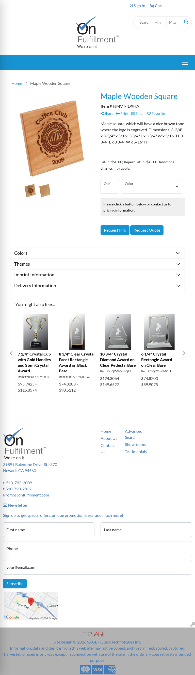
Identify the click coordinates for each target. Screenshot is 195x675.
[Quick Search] (142, 22)
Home (106, 431)
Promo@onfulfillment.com (26, 494)
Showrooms (134, 444)
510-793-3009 (19, 482)
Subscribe (14, 583)
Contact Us (108, 448)
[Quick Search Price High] (173, 22)
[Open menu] (185, 63)
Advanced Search (133, 434)
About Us (109, 438)
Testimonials (134, 451)
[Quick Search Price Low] (159, 22)
